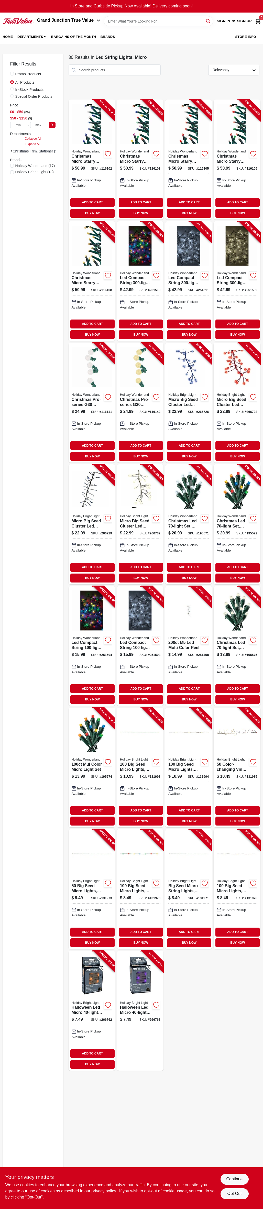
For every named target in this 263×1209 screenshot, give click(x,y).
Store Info (245, 37)
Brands (107, 37)
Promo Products (28, 74)
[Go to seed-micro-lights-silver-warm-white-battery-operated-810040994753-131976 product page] (237, 889)
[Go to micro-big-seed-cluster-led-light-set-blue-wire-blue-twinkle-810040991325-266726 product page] (188, 403)
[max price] (38, 125)
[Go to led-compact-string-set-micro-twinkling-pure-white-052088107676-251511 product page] (188, 281)
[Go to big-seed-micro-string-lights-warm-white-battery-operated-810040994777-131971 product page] (188, 889)
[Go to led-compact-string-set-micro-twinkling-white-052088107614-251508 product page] (140, 646)
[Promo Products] (12, 73)
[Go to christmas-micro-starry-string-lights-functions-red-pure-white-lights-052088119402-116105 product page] (188, 159)
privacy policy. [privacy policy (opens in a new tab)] (104, 1191)
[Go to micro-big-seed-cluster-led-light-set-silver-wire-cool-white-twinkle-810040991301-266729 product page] (92, 524)
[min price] (18, 125)
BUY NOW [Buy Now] (92, 213)
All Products (25, 82)
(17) (35, 166)
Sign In (223, 21)
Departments (30, 37)
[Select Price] (52, 125)
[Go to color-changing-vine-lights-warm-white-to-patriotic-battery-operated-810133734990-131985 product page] (237, 767)
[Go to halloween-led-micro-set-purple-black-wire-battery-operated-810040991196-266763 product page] (140, 1011)
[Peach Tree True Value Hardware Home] (18, 21)
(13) (34, 172)
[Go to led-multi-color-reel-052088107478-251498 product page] (188, 646)
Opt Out (234, 1193)
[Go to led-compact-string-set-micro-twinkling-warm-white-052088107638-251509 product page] (237, 281)
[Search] (208, 21)
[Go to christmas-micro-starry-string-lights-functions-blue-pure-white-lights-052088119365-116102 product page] (92, 159)
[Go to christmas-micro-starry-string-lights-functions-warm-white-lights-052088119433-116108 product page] (92, 281)
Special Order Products (33, 96)
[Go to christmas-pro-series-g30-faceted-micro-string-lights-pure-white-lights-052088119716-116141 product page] (92, 403)
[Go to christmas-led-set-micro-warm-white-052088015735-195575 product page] (237, 646)
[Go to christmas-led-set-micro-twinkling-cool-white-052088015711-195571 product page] (188, 524)
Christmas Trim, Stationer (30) (37, 151)
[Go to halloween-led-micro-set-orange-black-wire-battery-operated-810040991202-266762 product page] (92, 1011)
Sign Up (244, 21)
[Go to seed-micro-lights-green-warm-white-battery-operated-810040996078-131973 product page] (92, 889)
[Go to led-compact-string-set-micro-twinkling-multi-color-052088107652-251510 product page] (140, 281)
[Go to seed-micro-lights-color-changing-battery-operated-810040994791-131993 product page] (140, 767)
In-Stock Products (29, 89)
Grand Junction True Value (69, 20)
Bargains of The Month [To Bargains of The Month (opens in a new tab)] (73, 37)
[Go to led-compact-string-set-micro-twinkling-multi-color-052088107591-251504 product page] (92, 646)
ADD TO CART (92, 202)
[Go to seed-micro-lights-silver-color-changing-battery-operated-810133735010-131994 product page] (188, 767)
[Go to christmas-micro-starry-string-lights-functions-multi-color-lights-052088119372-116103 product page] (140, 159)
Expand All (33, 144)
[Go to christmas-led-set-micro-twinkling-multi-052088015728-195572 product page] (237, 524)
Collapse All (33, 138)
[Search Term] (158, 21)
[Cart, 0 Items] (257, 21)
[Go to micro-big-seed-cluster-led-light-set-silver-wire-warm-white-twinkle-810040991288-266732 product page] (140, 524)
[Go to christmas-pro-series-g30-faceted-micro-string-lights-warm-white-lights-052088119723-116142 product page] (140, 403)
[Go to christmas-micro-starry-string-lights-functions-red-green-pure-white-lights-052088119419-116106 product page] (237, 159)
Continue (234, 1179)
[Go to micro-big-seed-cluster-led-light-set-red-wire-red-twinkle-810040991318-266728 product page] (237, 403)
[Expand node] (11, 151)
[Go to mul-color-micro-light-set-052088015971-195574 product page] (92, 767)
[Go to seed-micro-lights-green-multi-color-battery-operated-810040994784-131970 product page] (140, 889)
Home (8, 37)
